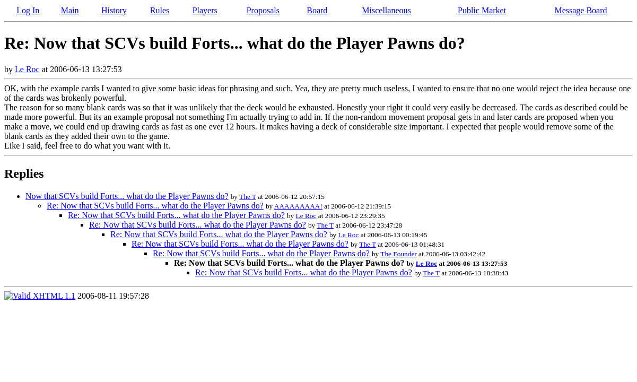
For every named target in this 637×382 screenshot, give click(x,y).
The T (247, 197)
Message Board (580, 10)
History (114, 10)
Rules (159, 10)
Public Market (482, 10)
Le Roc (27, 69)
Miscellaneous (386, 10)
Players (205, 10)
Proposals (263, 10)
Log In (27, 10)
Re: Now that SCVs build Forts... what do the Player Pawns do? (155, 205)
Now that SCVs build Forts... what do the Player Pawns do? (127, 196)
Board (317, 10)
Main (70, 10)
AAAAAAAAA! (298, 206)
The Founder (398, 254)
